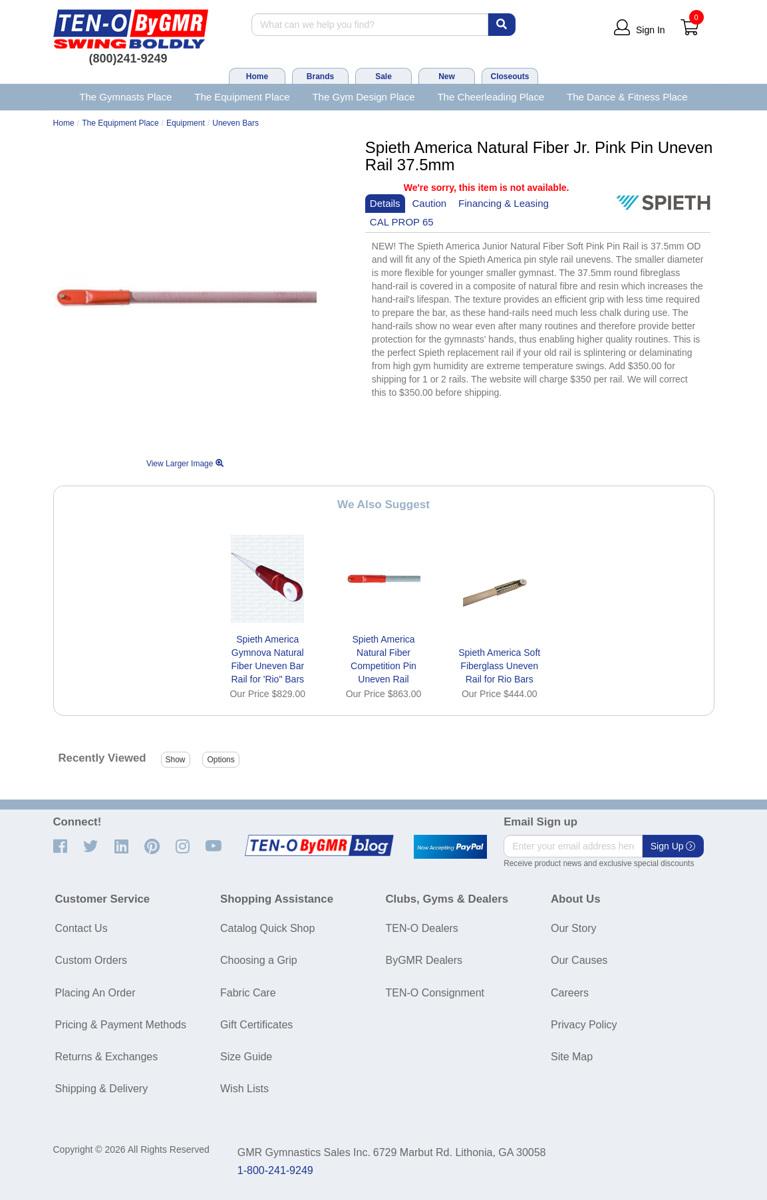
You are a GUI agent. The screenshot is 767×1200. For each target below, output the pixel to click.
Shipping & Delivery (101, 1088)
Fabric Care (248, 992)
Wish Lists (244, 1088)
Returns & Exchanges (106, 1056)
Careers (570, 992)
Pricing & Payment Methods (120, 1024)
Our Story (573, 928)
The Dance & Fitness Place (627, 96)
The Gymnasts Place (125, 96)
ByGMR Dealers (424, 960)
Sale (383, 76)
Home (257, 76)
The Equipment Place (241, 96)
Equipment (185, 123)
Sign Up (673, 846)
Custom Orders (91, 960)
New (446, 76)
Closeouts (509, 76)
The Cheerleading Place (490, 96)
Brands (320, 76)
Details (385, 203)
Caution (429, 203)
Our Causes (579, 960)
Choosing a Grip (258, 960)
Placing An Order (95, 992)
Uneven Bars (235, 123)
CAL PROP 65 (402, 221)
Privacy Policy (584, 1024)
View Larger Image (185, 463)
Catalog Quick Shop (267, 928)
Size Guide (246, 1056)
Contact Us (81, 928)
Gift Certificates (256, 1024)
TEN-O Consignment (435, 992)
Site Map (572, 1056)
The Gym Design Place (363, 96)
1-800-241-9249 (275, 1170)
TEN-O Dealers (422, 928)
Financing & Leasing (503, 203)
